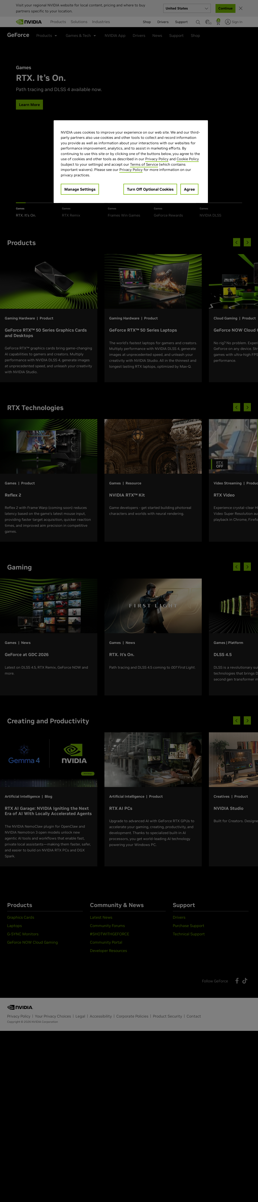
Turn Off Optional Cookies (150, 189)
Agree (189, 189)
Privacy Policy (157, 159)
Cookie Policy (188, 159)
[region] (131, 161)
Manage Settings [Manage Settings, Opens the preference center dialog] (79, 189)
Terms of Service (144, 164)
